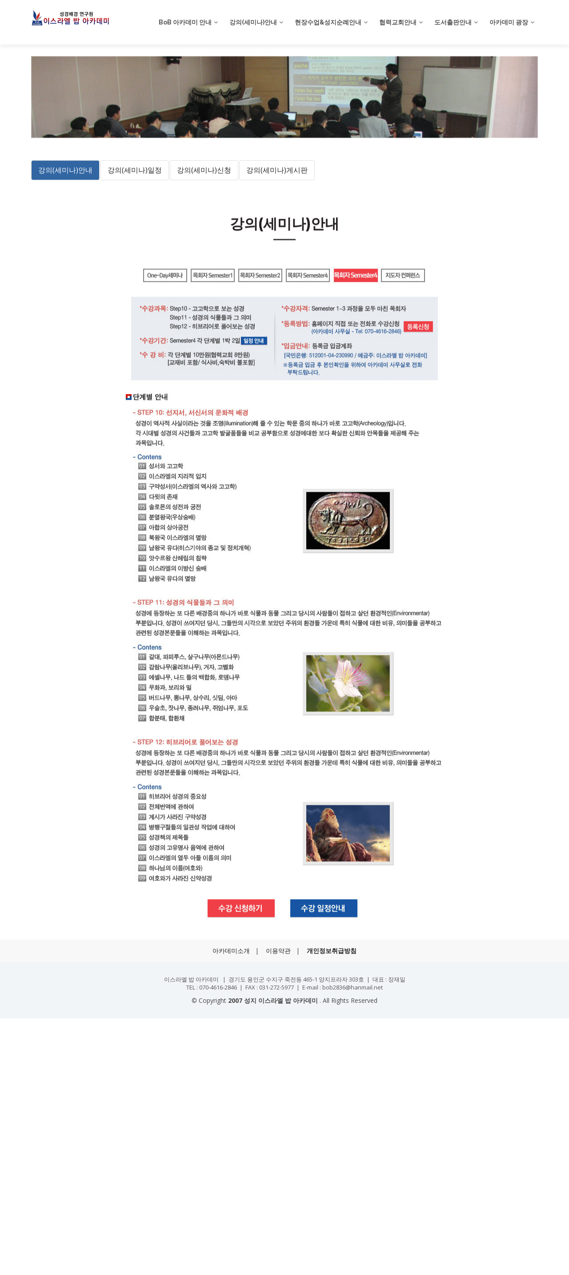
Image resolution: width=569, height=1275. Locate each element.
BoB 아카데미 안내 (185, 22)
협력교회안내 (398, 22)
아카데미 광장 (508, 22)
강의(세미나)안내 (253, 22)
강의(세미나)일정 (135, 210)
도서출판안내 (453, 22)
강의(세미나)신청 (204, 210)
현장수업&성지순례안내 (328, 22)
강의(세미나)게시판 (277, 210)
